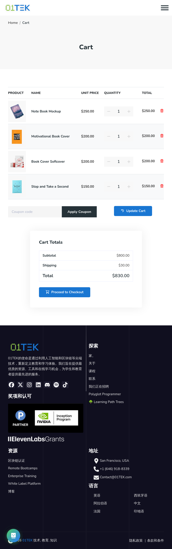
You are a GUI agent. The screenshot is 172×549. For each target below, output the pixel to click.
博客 (11, 491)
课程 (92, 371)
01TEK (27, 540)
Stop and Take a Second (50, 186)
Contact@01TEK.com (116, 477)
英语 (97, 495)
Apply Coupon (79, 211)
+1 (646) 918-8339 (114, 469)
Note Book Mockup (46, 111)
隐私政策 (136, 540)
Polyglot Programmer (105, 394)
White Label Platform (24, 483)
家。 (92, 356)
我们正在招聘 (99, 386)
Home (13, 22)
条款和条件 (155, 540)
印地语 (139, 511)
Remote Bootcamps (23, 468)
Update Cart (133, 211)
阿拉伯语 (100, 503)
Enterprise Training (22, 476)
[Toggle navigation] (165, 7)
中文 (137, 503)
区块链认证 (16, 460)
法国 (97, 511)
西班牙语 (140, 495)
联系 (92, 378)
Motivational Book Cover (50, 136)
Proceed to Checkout (65, 292)
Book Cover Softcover (48, 161)
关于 (92, 363)
